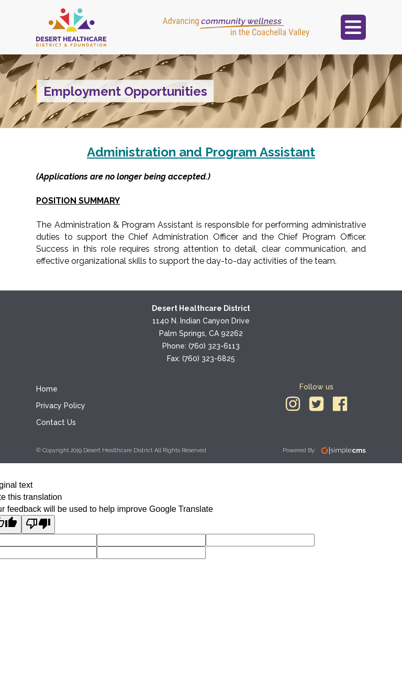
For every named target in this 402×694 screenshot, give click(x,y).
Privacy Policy (60, 405)
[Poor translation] (38, 524)
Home (47, 389)
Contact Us (56, 422)
